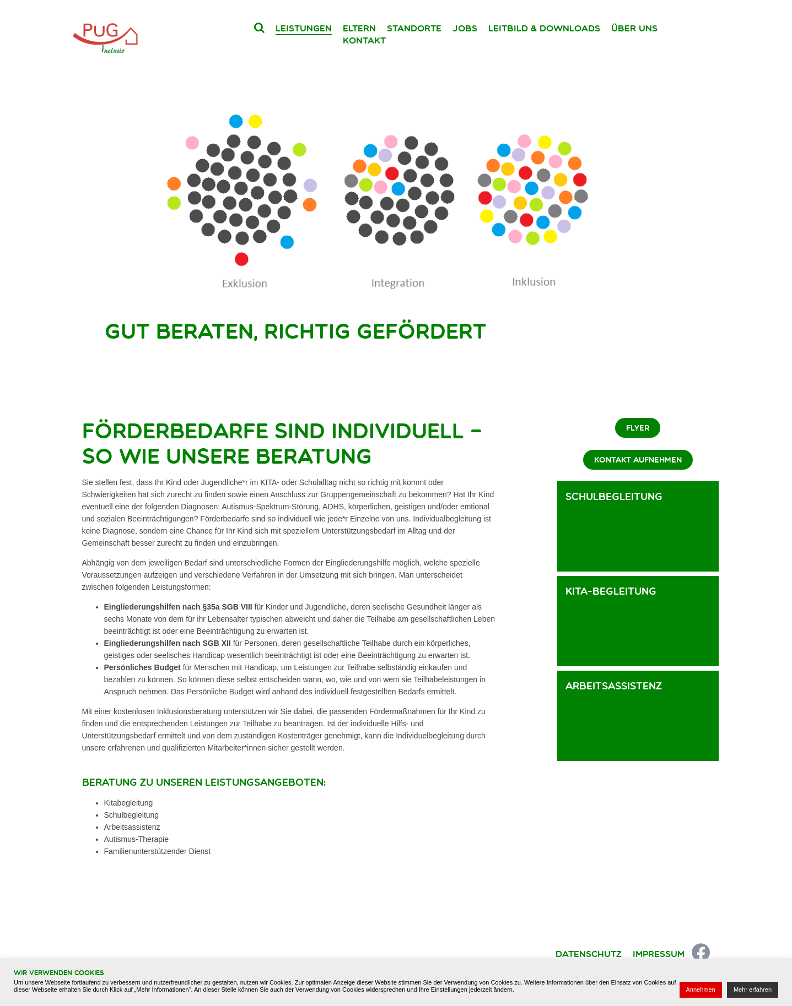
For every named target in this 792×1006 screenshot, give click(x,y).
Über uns (634, 28)
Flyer (637, 427)
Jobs (464, 28)
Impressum (659, 954)
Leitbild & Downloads (544, 28)
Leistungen (304, 28)
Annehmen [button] (700, 989)
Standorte (414, 28)
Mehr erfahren (753, 989)
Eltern (359, 28)
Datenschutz (589, 954)
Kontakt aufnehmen (638, 459)
